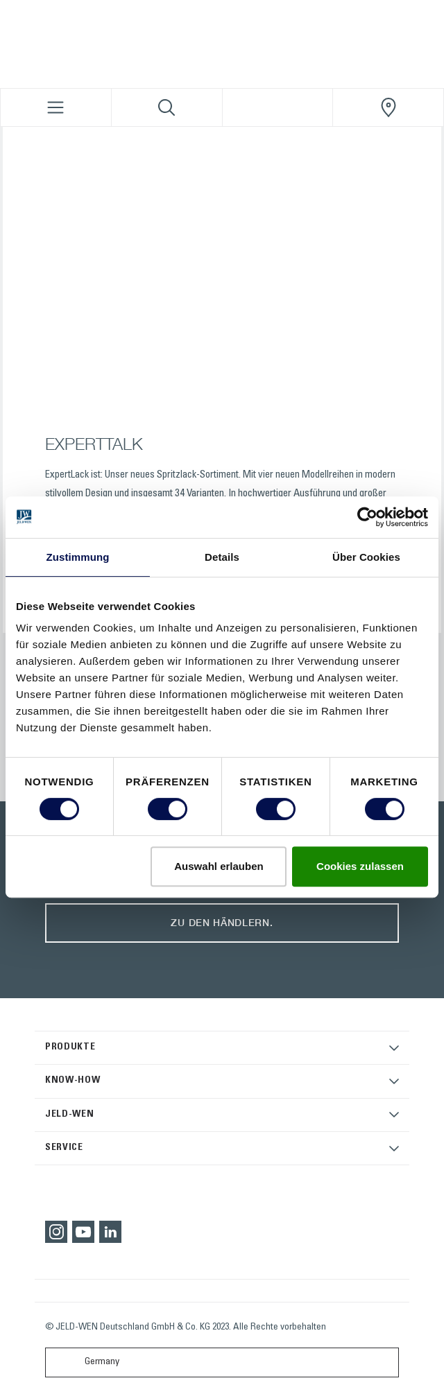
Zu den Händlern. (222, 922)
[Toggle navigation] (56, 107)
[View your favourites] (278, 107)
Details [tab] (222, 557)
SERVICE (64, 1148)
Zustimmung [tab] (78, 557)
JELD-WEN (69, 1114)
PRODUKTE (70, 1047)
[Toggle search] (167, 107)
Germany (85, 1362)
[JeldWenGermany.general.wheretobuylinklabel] (388, 107)
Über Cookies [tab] (366, 557)
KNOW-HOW (73, 1081)
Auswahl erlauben (218, 866)
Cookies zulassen (360, 866)
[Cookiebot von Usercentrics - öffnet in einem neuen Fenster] (367, 517)
